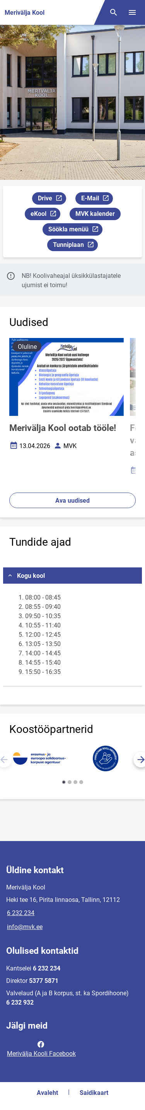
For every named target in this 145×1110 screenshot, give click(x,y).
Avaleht (47, 1092)
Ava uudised (72, 500)
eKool (45, 215)
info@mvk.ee (25, 927)
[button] (64, 782)
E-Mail (97, 199)
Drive (52, 199)
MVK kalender (95, 213)
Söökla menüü (75, 230)
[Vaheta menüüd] (132, 12)
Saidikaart (94, 1092)
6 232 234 (20, 913)
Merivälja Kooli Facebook (41, 1048)
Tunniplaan (75, 246)
